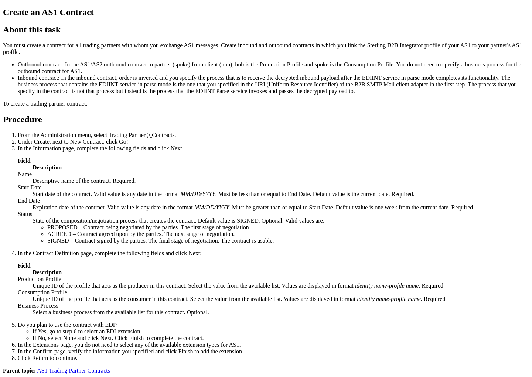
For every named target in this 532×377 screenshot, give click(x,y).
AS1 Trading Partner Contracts (73, 370)
